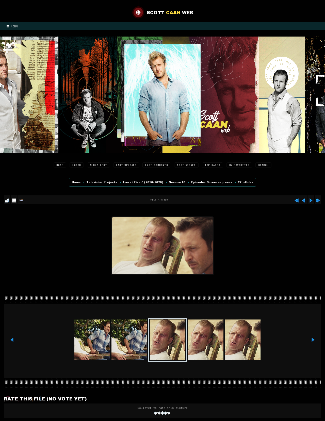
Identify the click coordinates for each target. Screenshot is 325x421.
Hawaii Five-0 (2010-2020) (143, 182)
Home (59, 165)
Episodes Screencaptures (211, 182)
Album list (98, 165)
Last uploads (126, 165)
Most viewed (186, 165)
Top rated (212, 165)
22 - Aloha (245, 182)
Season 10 (177, 182)
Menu (12, 26)
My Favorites (239, 165)
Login (76, 165)
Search (263, 165)
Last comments (156, 165)
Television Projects (101, 182)
